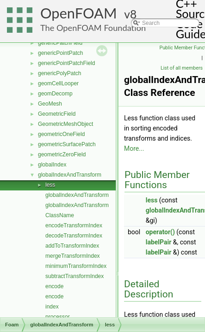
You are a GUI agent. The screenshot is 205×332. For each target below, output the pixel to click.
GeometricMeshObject (65, 124)
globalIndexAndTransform (69, 175)
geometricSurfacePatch (67, 144)
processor (57, 317)
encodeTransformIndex (73, 225)
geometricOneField (61, 134)
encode (54, 286)
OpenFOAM (78, 13)
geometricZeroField (62, 154)
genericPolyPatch (59, 73)
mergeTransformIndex (72, 256)
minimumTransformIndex (75, 266)
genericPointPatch (60, 53)
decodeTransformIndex (73, 235)
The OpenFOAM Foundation (93, 28)
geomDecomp (55, 93)
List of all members (182, 68)
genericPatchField (60, 43)
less (50, 185)
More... (134, 148)
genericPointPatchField (66, 63)
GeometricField (56, 114)
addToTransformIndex (72, 246)
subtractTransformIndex (74, 276)
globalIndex (52, 164)
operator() (160, 232)
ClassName (59, 215)
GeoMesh (50, 104)
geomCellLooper (58, 83)
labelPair (159, 242)
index (52, 306)
